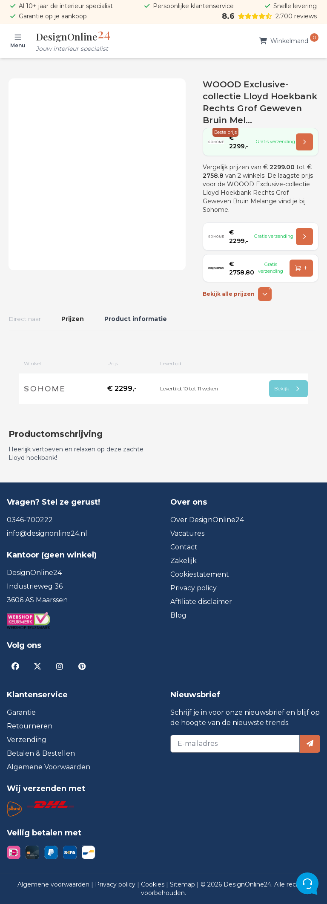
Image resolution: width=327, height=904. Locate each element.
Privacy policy (193, 588)
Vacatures (187, 533)
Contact (184, 547)
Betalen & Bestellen (41, 753)
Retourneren (29, 726)
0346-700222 (30, 520)
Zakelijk (183, 561)
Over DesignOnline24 (207, 520)
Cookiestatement (199, 574)
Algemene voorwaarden (54, 884)
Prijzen (72, 319)
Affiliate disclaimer (201, 602)
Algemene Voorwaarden (48, 767)
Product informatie (135, 319)
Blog (178, 615)
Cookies (153, 884)
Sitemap (183, 884)
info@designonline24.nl (47, 533)
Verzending (26, 740)
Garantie (21, 712)
